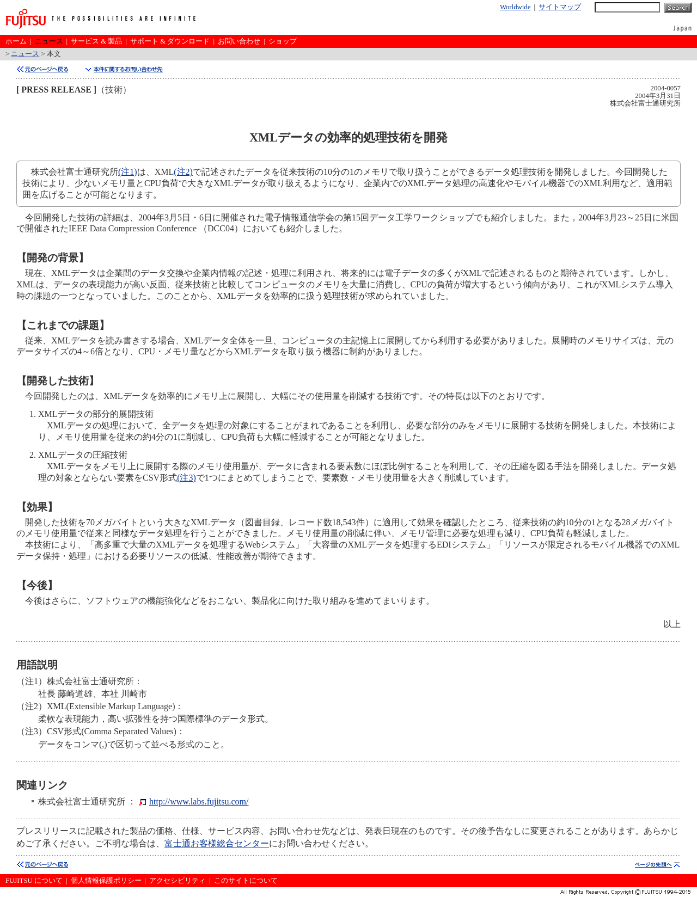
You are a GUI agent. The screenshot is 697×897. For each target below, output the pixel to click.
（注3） (31, 731)
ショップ (282, 41)
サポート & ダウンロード (170, 41)
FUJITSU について (34, 880)
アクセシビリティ (177, 880)
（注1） (31, 681)
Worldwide (515, 7)
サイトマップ (560, 7)
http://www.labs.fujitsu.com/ (199, 801)
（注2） (31, 706)
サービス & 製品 (96, 41)
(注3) (186, 477)
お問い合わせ (239, 41)
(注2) (183, 171)
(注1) (127, 171)
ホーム (16, 41)
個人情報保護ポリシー (106, 880)
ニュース (49, 41)
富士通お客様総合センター (216, 843)
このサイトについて (246, 880)
